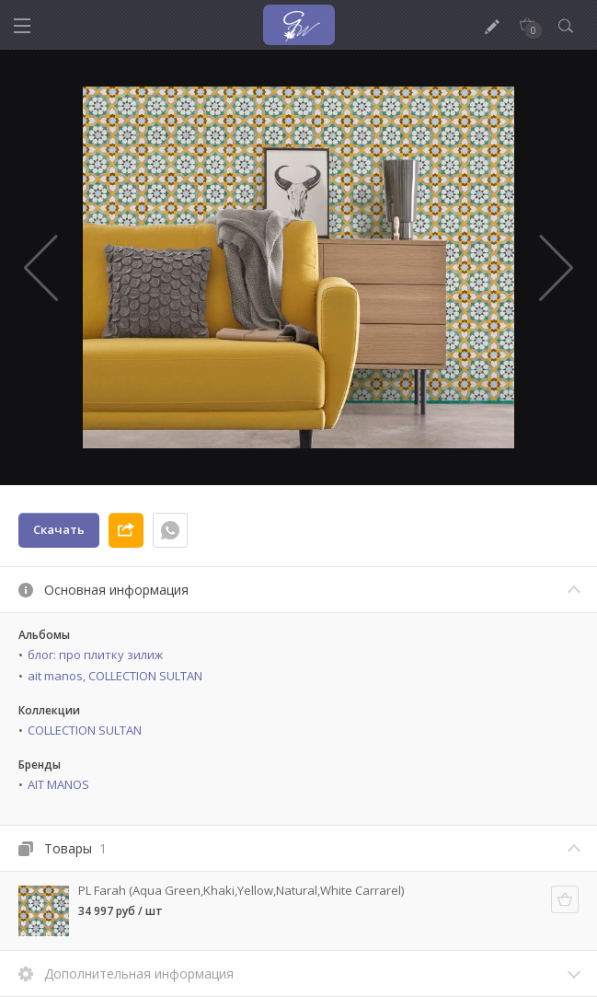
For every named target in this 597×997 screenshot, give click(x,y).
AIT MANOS (58, 784)
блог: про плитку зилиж (95, 654)
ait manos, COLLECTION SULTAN (115, 675)
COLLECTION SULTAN (85, 730)
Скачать (59, 529)
